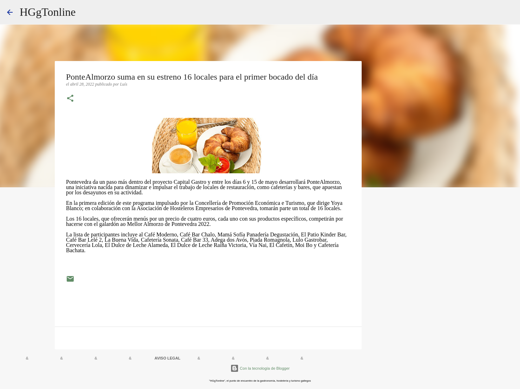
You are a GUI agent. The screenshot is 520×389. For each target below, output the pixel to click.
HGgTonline (48, 12)
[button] (70, 99)
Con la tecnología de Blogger (260, 368)
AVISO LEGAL (167, 358)
